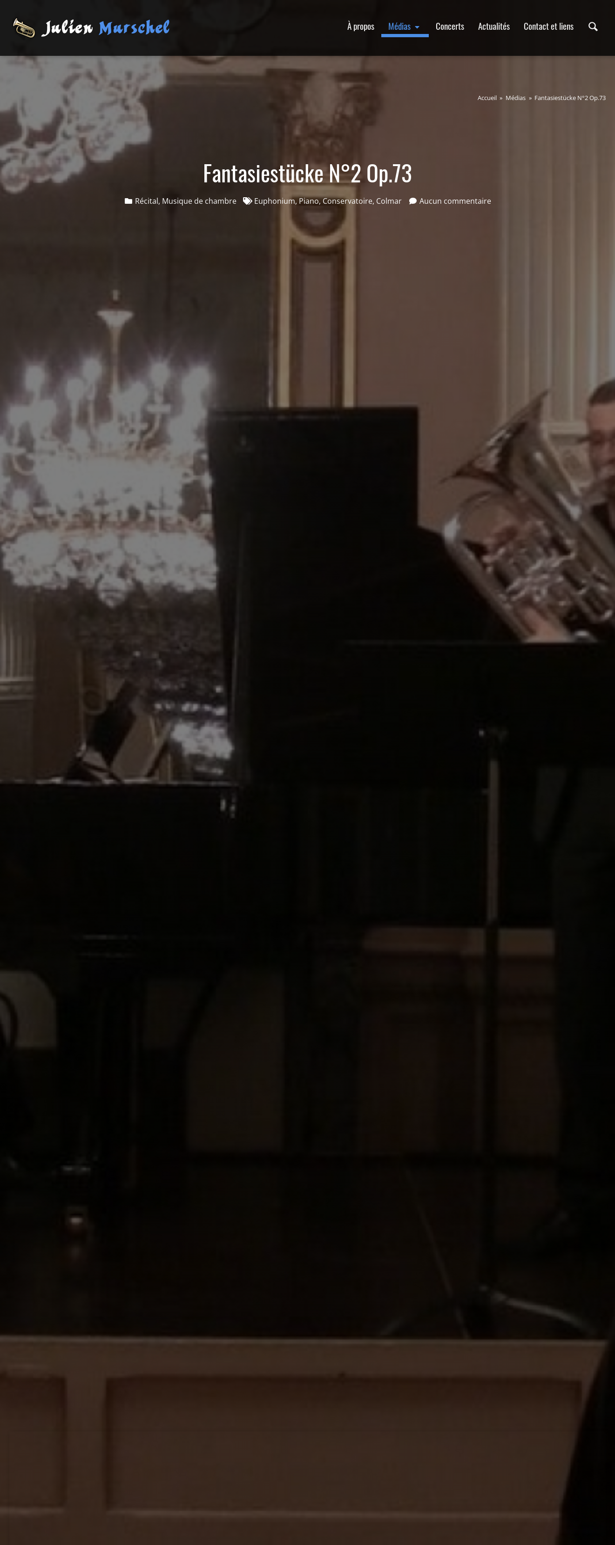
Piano (309, 201)
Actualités (494, 26)
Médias (405, 26)
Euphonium (274, 201)
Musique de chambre (199, 201)
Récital (146, 201)
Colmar (389, 201)
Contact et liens (549, 26)
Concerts (450, 26)
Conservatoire (347, 201)
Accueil (487, 98)
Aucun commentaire (455, 201)
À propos (360, 26)
